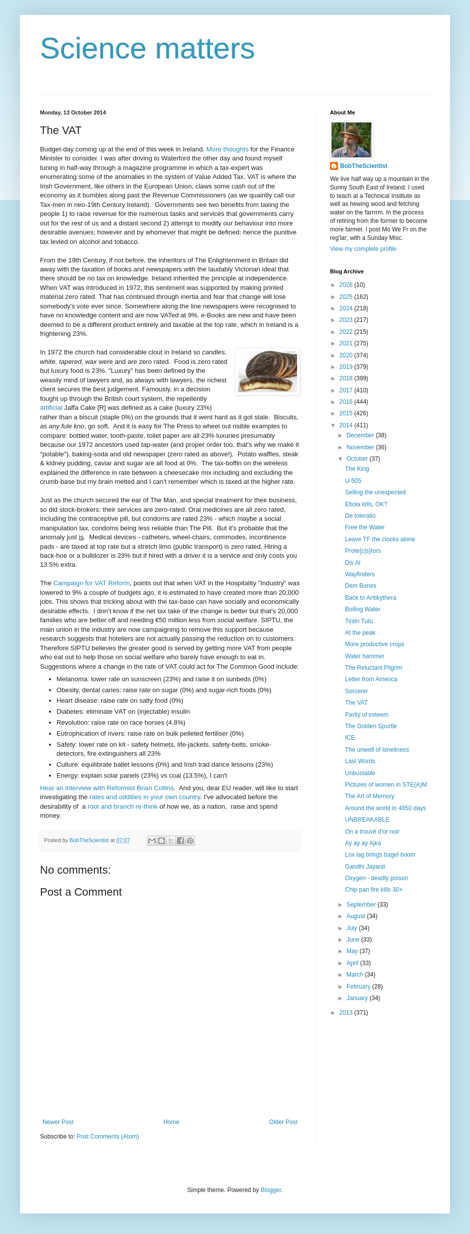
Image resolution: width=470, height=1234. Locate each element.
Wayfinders (360, 574)
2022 (347, 331)
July (352, 928)
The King (357, 468)
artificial (51, 407)
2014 (347, 425)
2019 (347, 366)
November (361, 447)
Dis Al (352, 562)
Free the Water (365, 527)
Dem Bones (360, 585)
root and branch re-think (123, 806)
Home (172, 1122)
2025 (347, 296)
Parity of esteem (366, 714)
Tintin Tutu (359, 621)
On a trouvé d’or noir (372, 831)
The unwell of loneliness (377, 749)
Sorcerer (356, 691)
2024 (347, 308)
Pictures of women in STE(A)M (386, 784)
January (358, 998)
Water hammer (364, 656)
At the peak (360, 632)
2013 (347, 1012)
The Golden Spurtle (371, 726)
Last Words (360, 761)
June (353, 939)
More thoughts (227, 149)
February (359, 986)
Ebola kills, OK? (366, 504)
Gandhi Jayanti (365, 866)
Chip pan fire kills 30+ (373, 889)
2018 (347, 378)
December (361, 435)
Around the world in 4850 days (385, 808)
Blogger (270, 1190)
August (356, 916)
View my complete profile (363, 248)
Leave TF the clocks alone (380, 539)
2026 (347, 284)
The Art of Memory (369, 796)
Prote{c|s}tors (363, 550)
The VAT (356, 702)
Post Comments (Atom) (107, 1136)
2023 (347, 319)
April (353, 963)
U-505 (353, 480)
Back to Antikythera (370, 597)
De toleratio (360, 515)
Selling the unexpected (375, 492)
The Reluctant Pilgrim (373, 667)
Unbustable (360, 773)
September (362, 904)
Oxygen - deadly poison (376, 878)
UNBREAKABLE (367, 819)
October (358, 458)
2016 (347, 401)
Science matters (147, 48)
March (355, 974)
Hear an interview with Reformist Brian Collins (107, 788)
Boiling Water (362, 609)
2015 (347, 413)
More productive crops (374, 644)
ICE (350, 737)
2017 (347, 390)
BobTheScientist (364, 165)
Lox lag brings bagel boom (380, 854)
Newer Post (58, 1122)
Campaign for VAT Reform (91, 583)
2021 (347, 343)
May (353, 951)
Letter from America (371, 679)
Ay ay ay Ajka (363, 843)
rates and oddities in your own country (145, 797)
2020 (347, 355)
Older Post (283, 1122)
